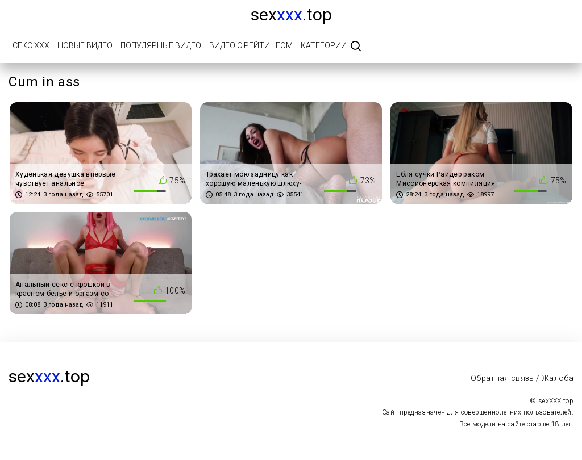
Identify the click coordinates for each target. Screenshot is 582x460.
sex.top (291, 14)
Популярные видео (160, 45)
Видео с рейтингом (251, 45)
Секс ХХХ (31, 45)
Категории (324, 45)
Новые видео (85, 45)
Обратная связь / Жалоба (522, 378)
